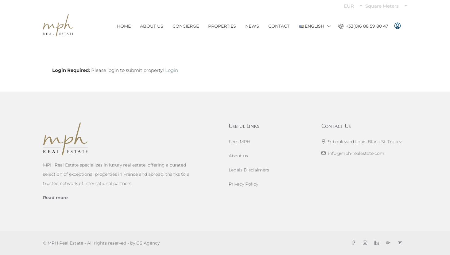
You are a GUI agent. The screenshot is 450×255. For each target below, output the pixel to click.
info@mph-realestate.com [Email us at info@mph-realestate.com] (356, 153)
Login (171, 70)
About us (238, 156)
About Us (151, 26)
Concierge (186, 26)
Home (124, 26)
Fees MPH (239, 141)
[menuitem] (363, 26)
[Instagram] (366, 243)
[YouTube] (401, 243)
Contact (278, 26)
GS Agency (148, 243)
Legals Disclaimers (249, 170)
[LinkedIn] (377, 243)
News (252, 26)
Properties (222, 26)
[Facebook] (354, 243)
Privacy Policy (243, 184)
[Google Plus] (389, 243)
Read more (55, 197)
